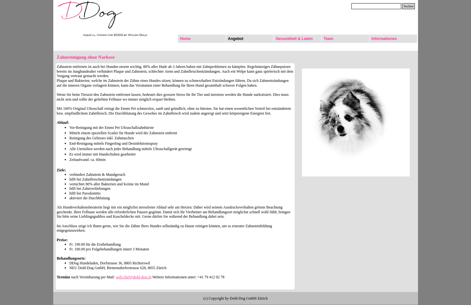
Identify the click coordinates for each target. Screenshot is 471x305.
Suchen (408, 6)
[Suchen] (376, 6)
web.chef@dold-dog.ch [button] (133, 277)
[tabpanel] (175, 176)
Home (185, 38)
